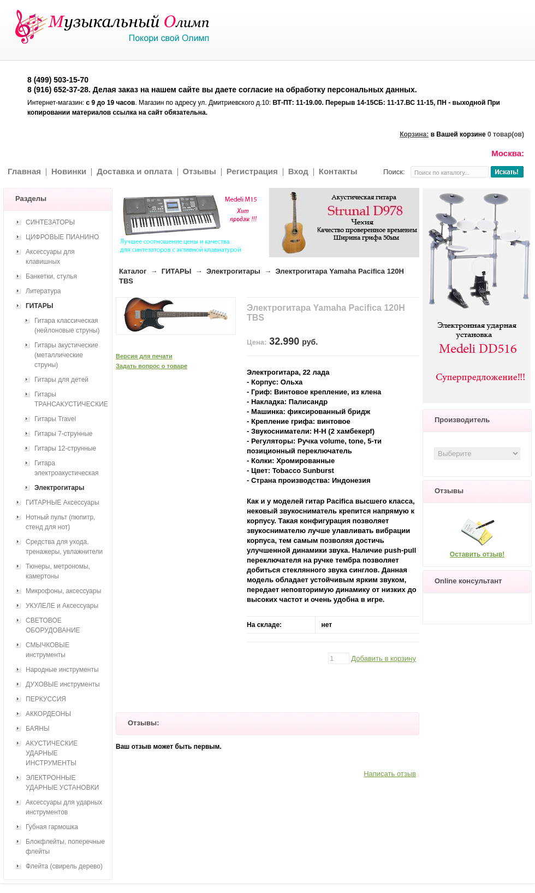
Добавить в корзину (383, 658)
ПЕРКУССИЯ (46, 699)
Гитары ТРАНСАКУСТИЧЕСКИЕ (71, 399)
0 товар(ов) (506, 134)
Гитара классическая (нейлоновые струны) (66, 325)
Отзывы (199, 171)
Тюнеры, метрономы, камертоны (58, 571)
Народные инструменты (62, 669)
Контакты (338, 171)
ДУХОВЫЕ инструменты (63, 684)
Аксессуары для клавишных (50, 256)
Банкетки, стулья (51, 276)
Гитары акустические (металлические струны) (66, 355)
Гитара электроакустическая (66, 468)
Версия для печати (144, 356)
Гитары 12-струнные (65, 448)
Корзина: (414, 134)
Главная (24, 171)
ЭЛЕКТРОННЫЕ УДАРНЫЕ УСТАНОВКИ (62, 782)
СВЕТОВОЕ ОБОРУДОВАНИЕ (53, 625)
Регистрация (252, 171)
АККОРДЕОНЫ (48, 714)
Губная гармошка (52, 827)
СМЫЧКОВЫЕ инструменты (47, 650)
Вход (298, 171)
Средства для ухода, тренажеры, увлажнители (64, 546)
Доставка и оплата (134, 171)
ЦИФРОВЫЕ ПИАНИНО (62, 237)
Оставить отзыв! (477, 554)
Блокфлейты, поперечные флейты (65, 846)
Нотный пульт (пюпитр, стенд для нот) (60, 522)
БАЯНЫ (38, 728)
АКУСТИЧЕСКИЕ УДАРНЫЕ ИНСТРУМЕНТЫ (52, 753)
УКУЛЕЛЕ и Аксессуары (62, 606)
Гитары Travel (55, 419)
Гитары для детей (61, 379)
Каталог (132, 271)
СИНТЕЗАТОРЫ (50, 222)
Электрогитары (233, 271)
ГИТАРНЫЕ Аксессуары (62, 502)
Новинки (68, 171)
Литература (43, 291)
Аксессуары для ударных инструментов (64, 807)
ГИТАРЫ (177, 271)
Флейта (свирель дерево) (64, 866)
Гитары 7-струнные (63, 433)
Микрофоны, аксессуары (63, 591)
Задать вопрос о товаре (151, 366)
